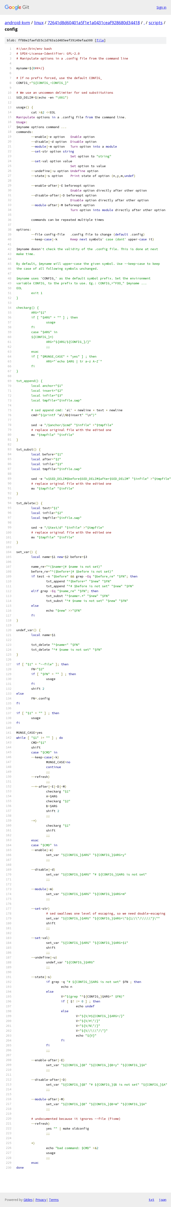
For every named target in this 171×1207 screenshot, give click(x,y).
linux (39, 22)
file (100, 40)
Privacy (40, 1199)
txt (151, 1199)
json (162, 1199)
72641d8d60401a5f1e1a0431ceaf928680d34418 (94, 22)
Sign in (161, 7)
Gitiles (28, 1199)
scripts (156, 22)
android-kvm (17, 22)
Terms (54, 1199)
